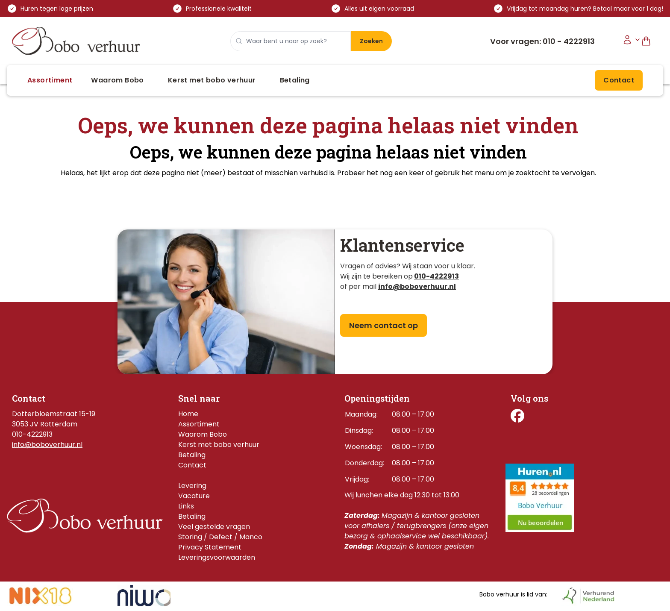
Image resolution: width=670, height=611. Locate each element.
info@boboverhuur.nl (47, 444)
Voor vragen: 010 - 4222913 (542, 41)
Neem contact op (383, 325)
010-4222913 (436, 276)
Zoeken (371, 41)
